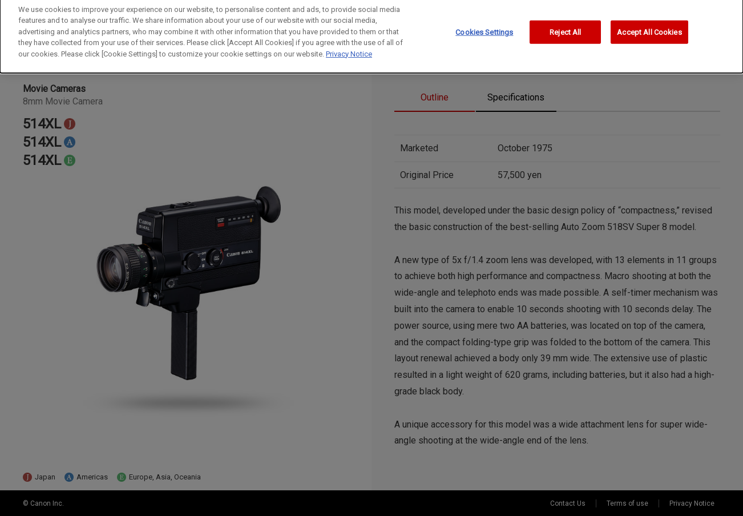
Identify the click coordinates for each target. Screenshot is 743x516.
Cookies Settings (484, 28)
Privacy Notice (349, 50)
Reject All (565, 28)
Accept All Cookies (649, 28)
